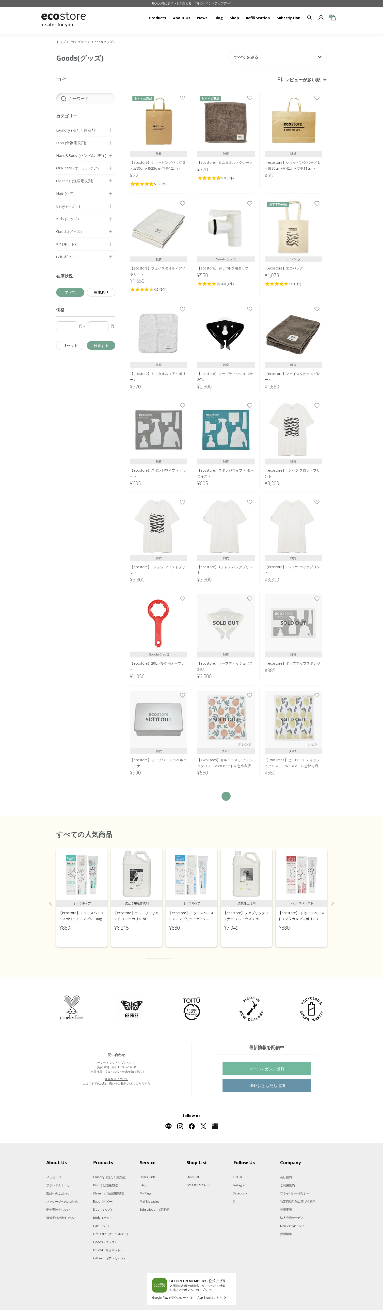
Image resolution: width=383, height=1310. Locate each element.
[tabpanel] (82, 892)
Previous (50, 898)
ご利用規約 (287, 1180)
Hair (102, 1221)
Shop (234, 17)
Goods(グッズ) (102, 42)
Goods (105, 1237)
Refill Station (258, 17)
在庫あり (101, 292)
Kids (103, 1204)
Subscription (288, 17)
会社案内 (286, 1172)
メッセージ (53, 1172)
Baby (104, 1196)
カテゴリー (79, 42)
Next (332, 898)
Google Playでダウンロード (170, 1292)
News (202, 17)
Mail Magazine (150, 1196)
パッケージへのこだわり (62, 1196)
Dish (106, 1180)
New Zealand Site (292, 1221)
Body (104, 1212)
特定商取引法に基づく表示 (298, 1196)
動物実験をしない (58, 1204)
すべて (70, 292)
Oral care (111, 1229)
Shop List (193, 1172)
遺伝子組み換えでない (61, 1212)
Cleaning (109, 1188)
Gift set (110, 1253)
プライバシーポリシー (295, 1188)
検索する (101, 345)
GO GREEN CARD (198, 1180)
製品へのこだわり (58, 1188)
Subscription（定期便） (156, 1204)
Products (157, 17)
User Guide (148, 1172)
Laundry (110, 1172)
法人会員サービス (292, 1212)
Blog (218, 17)
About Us (181, 17)
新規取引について (116, 1074)
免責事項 (286, 1204)
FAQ (143, 1180)
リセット (70, 345)
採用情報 (286, 1229)
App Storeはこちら (209, 1292)
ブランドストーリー (59, 1180)
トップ (61, 42)
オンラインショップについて (116, 1058)
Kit (108, 1245)
